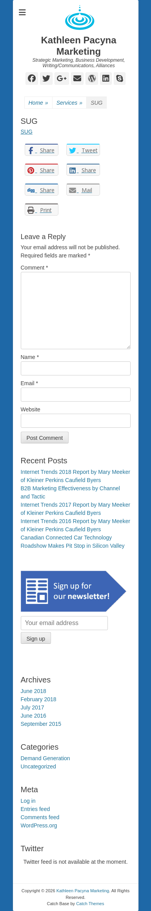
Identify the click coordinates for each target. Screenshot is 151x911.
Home (38, 103)
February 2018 (38, 699)
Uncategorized (38, 766)
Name (30, 357)
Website (30, 409)
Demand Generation (45, 758)
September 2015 (41, 724)
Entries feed (35, 809)
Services (69, 103)
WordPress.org (39, 825)
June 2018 (33, 691)
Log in (28, 801)
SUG (27, 132)
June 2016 (33, 716)
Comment (34, 267)
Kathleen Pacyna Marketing (78, 46)
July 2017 (32, 707)
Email (29, 383)
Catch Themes (90, 903)
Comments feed (40, 817)
